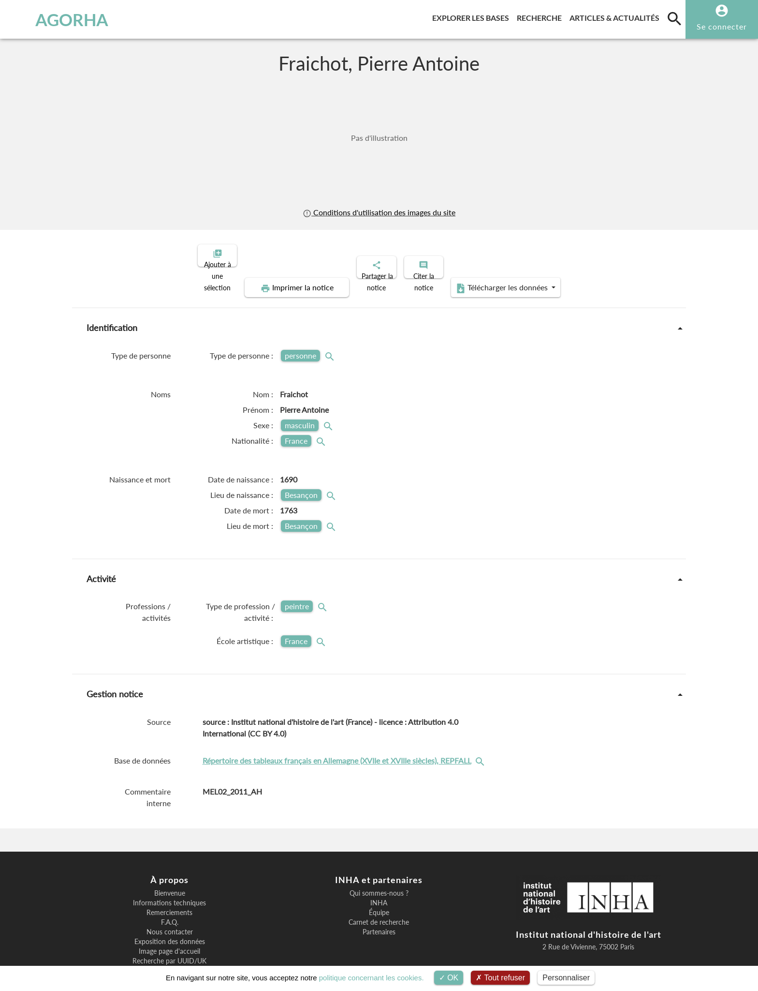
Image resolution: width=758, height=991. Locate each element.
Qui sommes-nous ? (379, 859)
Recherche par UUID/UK (169, 927)
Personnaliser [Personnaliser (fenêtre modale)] (566, 978)
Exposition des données (169, 908)
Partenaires (379, 898)
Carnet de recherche (379, 888)
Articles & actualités (616, 16)
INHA (378, 869)
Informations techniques (169, 869)
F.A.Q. (169, 888)
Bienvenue (169, 859)
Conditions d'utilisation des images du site (379, 212)
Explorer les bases (472, 16)
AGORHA (59, 19)
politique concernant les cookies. (371, 978)
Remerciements (169, 879)
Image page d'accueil (169, 918)
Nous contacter (169, 898)
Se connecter (722, 26)
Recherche (541, 16)
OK (449, 978)
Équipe (379, 879)
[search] (674, 18)
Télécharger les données (600, 254)
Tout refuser (500, 978)
